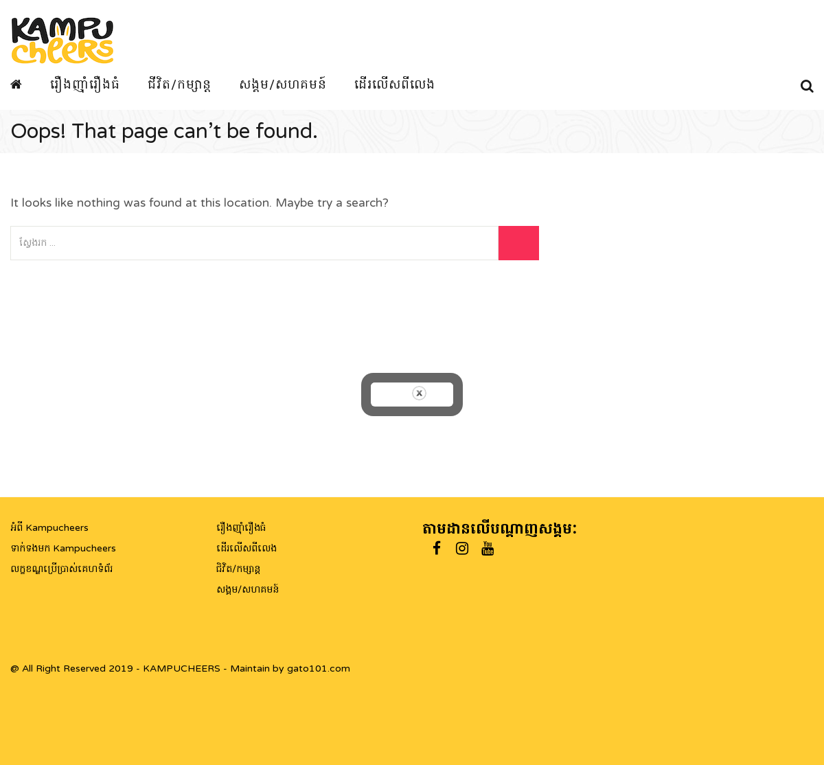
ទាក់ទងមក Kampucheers (63, 548)
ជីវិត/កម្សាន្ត (179, 84)
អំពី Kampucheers (49, 528)
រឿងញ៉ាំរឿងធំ (85, 84)
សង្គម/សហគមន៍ (283, 84)
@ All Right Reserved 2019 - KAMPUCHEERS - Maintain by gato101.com (180, 668)
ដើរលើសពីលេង (394, 84)
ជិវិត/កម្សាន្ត (238, 569)
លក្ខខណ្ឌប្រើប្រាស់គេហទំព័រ (61, 569)
